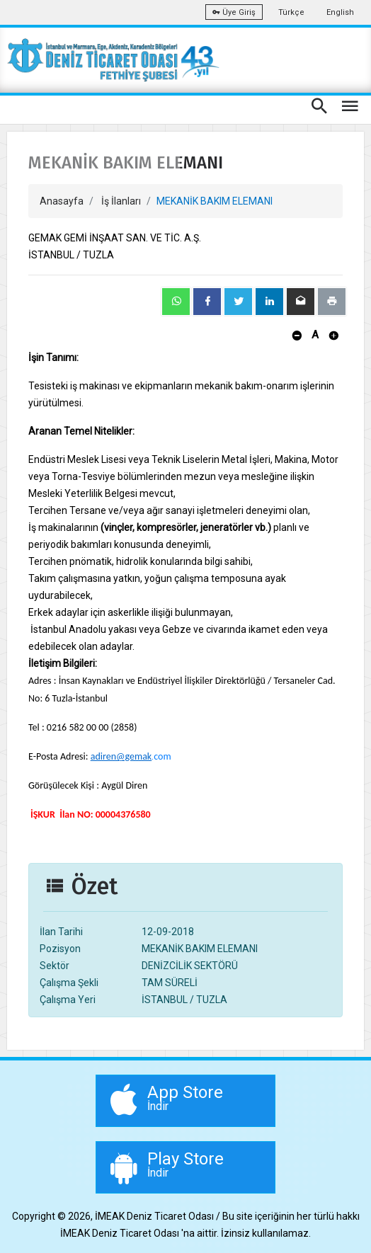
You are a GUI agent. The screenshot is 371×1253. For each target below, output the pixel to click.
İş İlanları (121, 201)
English (340, 12)
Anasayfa (62, 201)
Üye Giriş (234, 12)
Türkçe (291, 12)
